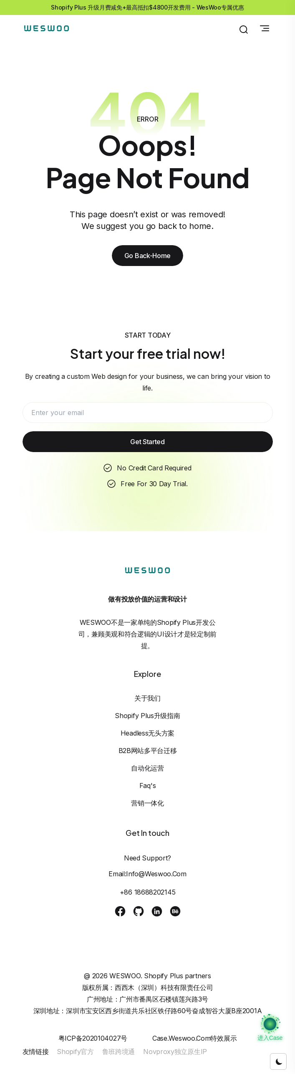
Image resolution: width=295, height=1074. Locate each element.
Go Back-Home (147, 255)
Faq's (147, 785)
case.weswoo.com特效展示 (194, 1038)
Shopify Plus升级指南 (147, 715)
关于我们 (147, 698)
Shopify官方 (75, 1051)
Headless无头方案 (147, 733)
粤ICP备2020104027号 (92, 1038)
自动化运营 (147, 768)
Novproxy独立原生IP (175, 1051)
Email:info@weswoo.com (147, 874)
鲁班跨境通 (118, 1051)
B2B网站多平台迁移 (148, 750)
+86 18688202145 (148, 892)
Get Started (147, 442)
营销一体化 (147, 803)
